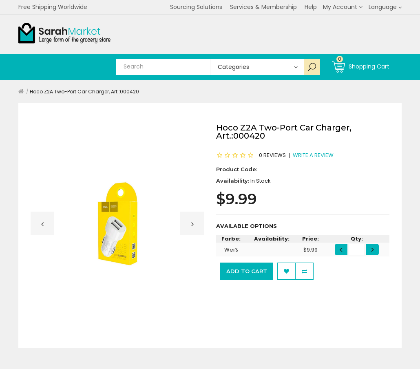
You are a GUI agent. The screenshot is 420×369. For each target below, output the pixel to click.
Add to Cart (246, 271)
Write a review (313, 155)
